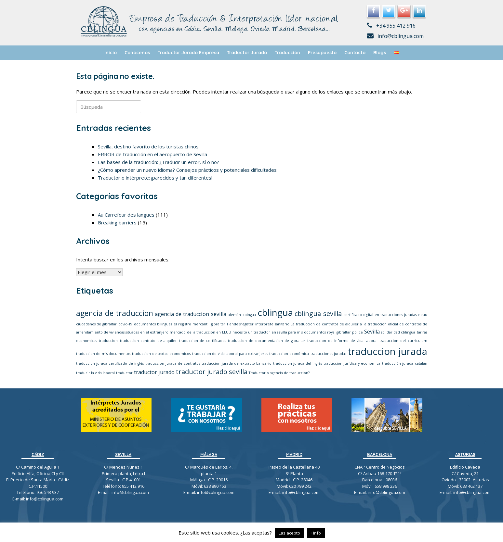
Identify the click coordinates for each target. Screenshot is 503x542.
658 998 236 (386, 486)
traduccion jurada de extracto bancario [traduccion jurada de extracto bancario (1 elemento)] (236, 363)
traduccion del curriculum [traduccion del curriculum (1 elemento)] (403, 340)
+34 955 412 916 (391, 25)
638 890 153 (214, 486)
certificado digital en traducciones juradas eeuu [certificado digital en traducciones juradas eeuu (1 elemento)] (385, 314)
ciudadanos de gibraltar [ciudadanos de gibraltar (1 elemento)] (96, 324)
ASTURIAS (465, 454)
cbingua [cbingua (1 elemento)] (249, 314)
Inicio (110, 53)
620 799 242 (300, 486)
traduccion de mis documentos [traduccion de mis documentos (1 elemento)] (103, 353)
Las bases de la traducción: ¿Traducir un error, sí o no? (158, 162)
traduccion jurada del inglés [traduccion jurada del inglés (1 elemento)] (297, 363)
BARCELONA (379, 454)
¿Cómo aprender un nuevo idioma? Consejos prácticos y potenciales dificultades (187, 170)
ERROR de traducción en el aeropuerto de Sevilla (152, 154)
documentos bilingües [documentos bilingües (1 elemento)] (153, 324)
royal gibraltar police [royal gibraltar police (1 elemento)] (345, 332)
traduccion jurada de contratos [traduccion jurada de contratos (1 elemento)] (172, 363)
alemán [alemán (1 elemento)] (234, 314)
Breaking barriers (117, 222)
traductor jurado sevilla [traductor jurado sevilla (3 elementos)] (211, 371)
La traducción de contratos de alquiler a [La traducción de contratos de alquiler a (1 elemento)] (326, 324)
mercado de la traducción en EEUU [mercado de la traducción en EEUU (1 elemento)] (200, 332)
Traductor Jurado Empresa (188, 53)
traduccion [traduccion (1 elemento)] (108, 340)
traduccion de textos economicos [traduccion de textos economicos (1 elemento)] (161, 353)
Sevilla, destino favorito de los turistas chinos (148, 146)
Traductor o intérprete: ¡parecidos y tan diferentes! (155, 177)
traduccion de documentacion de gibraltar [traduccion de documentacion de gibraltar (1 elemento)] (266, 340)
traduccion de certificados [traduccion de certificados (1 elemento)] (202, 340)
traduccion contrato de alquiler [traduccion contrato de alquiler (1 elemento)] (148, 340)
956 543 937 (47, 492)
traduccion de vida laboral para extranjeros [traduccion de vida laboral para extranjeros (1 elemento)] (230, 353)
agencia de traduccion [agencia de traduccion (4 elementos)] (114, 313)
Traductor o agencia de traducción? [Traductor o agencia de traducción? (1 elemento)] (279, 373)
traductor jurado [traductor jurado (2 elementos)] (154, 372)
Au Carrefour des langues (126, 214)
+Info (316, 533)
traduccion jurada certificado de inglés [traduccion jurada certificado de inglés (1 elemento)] (110, 363)
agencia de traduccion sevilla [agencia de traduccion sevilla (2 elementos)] (190, 314)
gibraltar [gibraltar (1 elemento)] (218, 324)
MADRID (294, 454)
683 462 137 (471, 486)
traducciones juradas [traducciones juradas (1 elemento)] (329, 353)
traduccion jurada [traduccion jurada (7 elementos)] (387, 351)
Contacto (354, 53)
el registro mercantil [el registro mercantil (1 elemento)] (191, 324)
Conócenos (137, 53)
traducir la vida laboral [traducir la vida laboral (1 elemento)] (95, 373)
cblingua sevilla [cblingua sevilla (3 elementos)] (318, 313)
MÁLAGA (208, 454)
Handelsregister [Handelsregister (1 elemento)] (240, 324)
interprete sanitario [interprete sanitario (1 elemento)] (272, 324)
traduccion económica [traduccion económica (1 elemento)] (289, 353)
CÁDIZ (38, 454)
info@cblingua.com (395, 36)
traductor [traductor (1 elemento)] (124, 373)
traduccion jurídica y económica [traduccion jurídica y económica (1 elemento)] (352, 363)
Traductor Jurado (247, 53)
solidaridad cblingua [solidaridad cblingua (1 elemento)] (398, 332)
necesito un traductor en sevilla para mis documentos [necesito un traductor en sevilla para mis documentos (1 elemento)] (279, 332)
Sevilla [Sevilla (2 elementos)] (372, 331)
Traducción (287, 53)
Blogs (379, 53)
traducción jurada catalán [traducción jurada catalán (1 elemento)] (404, 363)
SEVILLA (123, 454)
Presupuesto (322, 53)
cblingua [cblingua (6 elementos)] (275, 312)
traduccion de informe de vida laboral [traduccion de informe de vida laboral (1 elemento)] (342, 340)
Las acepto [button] (289, 533)
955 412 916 (133, 486)
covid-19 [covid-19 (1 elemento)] (125, 324)
